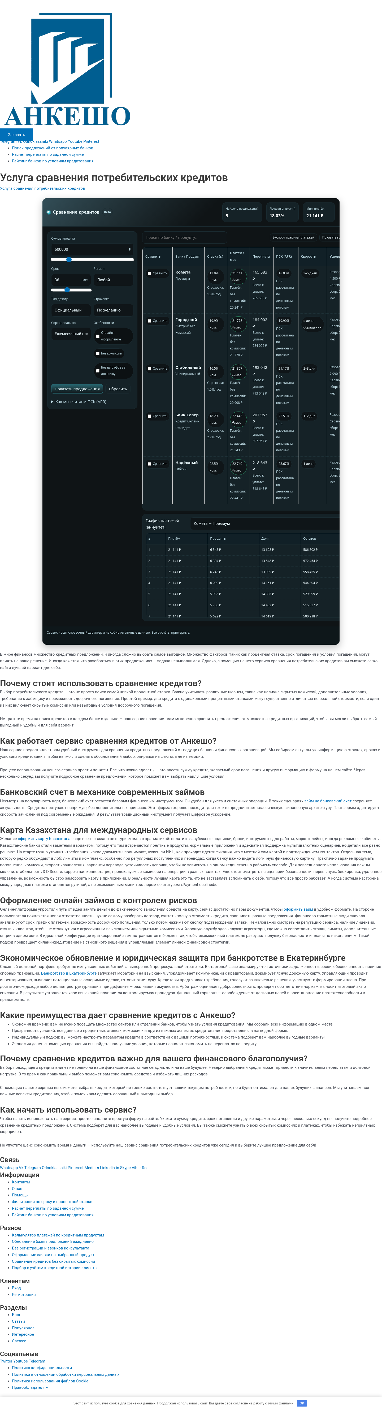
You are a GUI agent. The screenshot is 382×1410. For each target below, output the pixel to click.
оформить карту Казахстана (44, 838)
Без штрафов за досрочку (110, 370)
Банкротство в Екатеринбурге (69, 973)
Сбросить (118, 388)
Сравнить (157, 273)
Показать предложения (77, 388)
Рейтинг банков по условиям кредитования (53, 161)
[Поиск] (184, 237)
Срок (55, 268)
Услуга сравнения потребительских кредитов (42, 188)
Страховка (102, 299)
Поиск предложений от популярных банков (52, 148)
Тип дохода (59, 299)
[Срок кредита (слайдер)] (71, 290)
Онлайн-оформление (108, 335)
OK (302, 1403)
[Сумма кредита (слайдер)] (92, 259)
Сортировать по (63, 323)
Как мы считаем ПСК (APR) (80, 401)
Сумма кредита (63, 238)
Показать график (335, 237)
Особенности (104, 323)
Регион (99, 268)
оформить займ (298, 909)
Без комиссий (109, 353)
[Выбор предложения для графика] (269, 523)
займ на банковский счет (327, 801)
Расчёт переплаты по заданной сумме (48, 154)
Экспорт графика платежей (293, 237)
